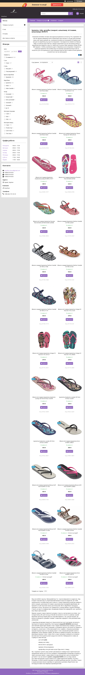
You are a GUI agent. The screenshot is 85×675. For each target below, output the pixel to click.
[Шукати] (70, 13)
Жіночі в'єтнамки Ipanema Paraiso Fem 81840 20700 (69, 178)
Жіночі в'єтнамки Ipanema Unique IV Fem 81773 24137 (44, 353)
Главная (32, 20)
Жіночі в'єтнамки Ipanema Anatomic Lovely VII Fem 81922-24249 (44, 397)
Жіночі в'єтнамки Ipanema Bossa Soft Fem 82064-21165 (44, 485)
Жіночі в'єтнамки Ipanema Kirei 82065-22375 (70, 573)
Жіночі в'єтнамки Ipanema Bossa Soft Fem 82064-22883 (69, 485)
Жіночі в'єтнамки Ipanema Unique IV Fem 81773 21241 (69, 309)
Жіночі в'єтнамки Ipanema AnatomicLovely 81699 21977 (44, 178)
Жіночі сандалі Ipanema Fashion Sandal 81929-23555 (69, 529)
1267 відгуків (70, 1)
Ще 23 (7, 108)
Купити (44, 100)
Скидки (60, 20)
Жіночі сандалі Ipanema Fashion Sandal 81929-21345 (44, 573)
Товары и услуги (42, 20)
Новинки (53, 20)
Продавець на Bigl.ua (42, 671)
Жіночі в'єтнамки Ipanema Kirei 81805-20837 (70, 441)
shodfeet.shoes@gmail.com (12, 170)
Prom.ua (51, 670)
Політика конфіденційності (52, 673)
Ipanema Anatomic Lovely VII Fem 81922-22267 (69, 397)
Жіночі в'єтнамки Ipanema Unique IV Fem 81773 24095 (69, 353)
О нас (4, 29)
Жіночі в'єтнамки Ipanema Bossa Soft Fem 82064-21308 (44, 529)
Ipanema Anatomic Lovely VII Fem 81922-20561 (43, 441)
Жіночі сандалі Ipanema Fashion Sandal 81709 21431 (69, 266)
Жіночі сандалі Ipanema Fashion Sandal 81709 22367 (69, 222)
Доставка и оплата (9, 38)
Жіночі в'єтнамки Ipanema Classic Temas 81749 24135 (69, 134)
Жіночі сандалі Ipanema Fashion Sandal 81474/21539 (44, 134)
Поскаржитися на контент (38, 673)
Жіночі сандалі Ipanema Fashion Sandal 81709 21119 (44, 309)
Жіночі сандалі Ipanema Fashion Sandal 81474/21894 (44, 90)
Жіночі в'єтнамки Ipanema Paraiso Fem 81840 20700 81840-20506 (44, 222)
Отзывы (5, 34)
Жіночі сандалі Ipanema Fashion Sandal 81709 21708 (44, 266)
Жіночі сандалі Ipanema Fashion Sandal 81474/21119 (69, 90)
